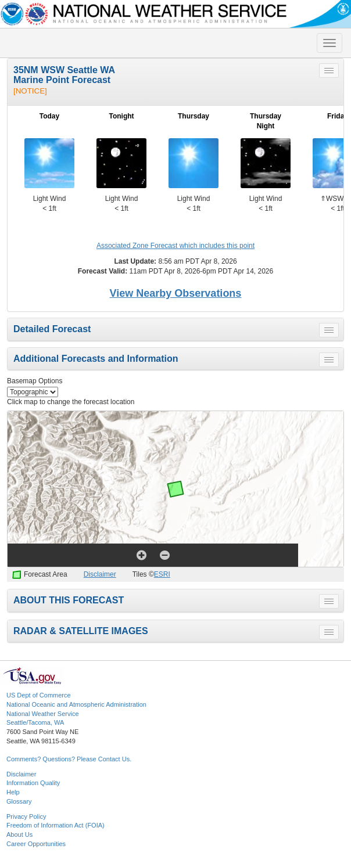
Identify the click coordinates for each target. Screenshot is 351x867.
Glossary (18, 801)
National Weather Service (42, 713)
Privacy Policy (26, 816)
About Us (19, 834)
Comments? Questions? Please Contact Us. (68, 759)
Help (13, 792)
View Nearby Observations (176, 293)
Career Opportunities (36, 843)
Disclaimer (100, 574)
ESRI (162, 574)
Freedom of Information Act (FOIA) (55, 825)
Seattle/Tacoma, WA (35, 722)
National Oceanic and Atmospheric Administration (76, 704)
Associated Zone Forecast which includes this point (175, 246)
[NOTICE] (30, 91)
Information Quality (33, 782)
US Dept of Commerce (38, 695)
